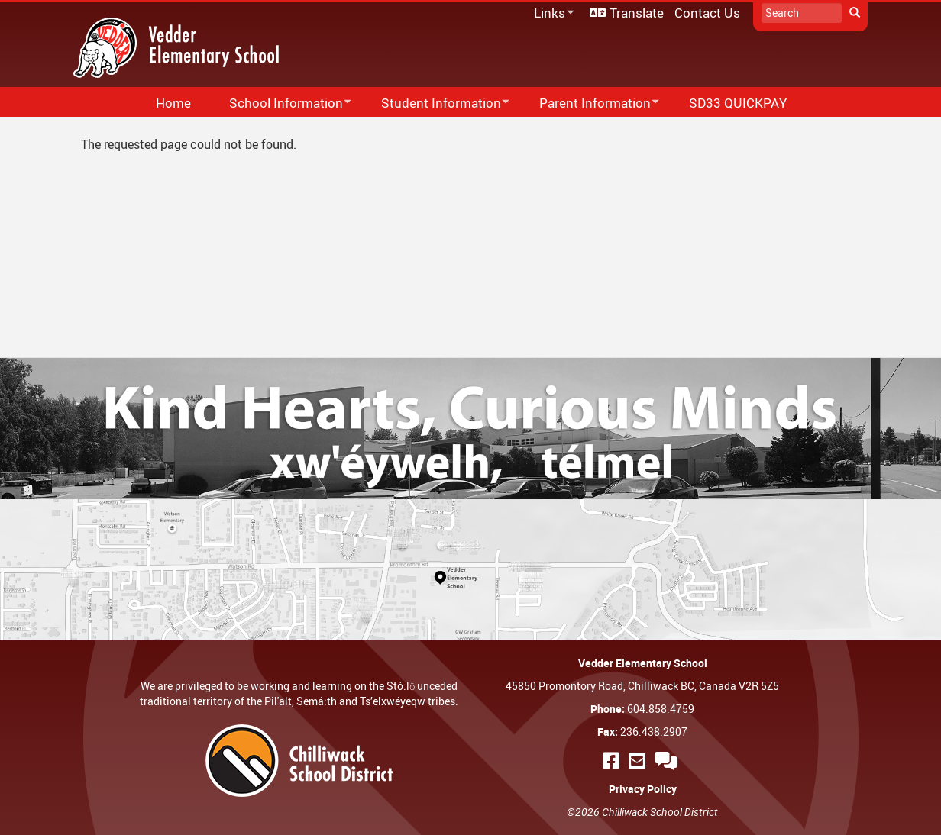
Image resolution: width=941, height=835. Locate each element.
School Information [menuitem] (280, 103)
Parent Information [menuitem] (589, 103)
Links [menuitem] (551, 13)
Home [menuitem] (173, 102)
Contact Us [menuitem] (707, 12)
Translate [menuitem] (637, 12)
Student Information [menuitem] (435, 103)
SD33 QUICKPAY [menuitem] (738, 102)
